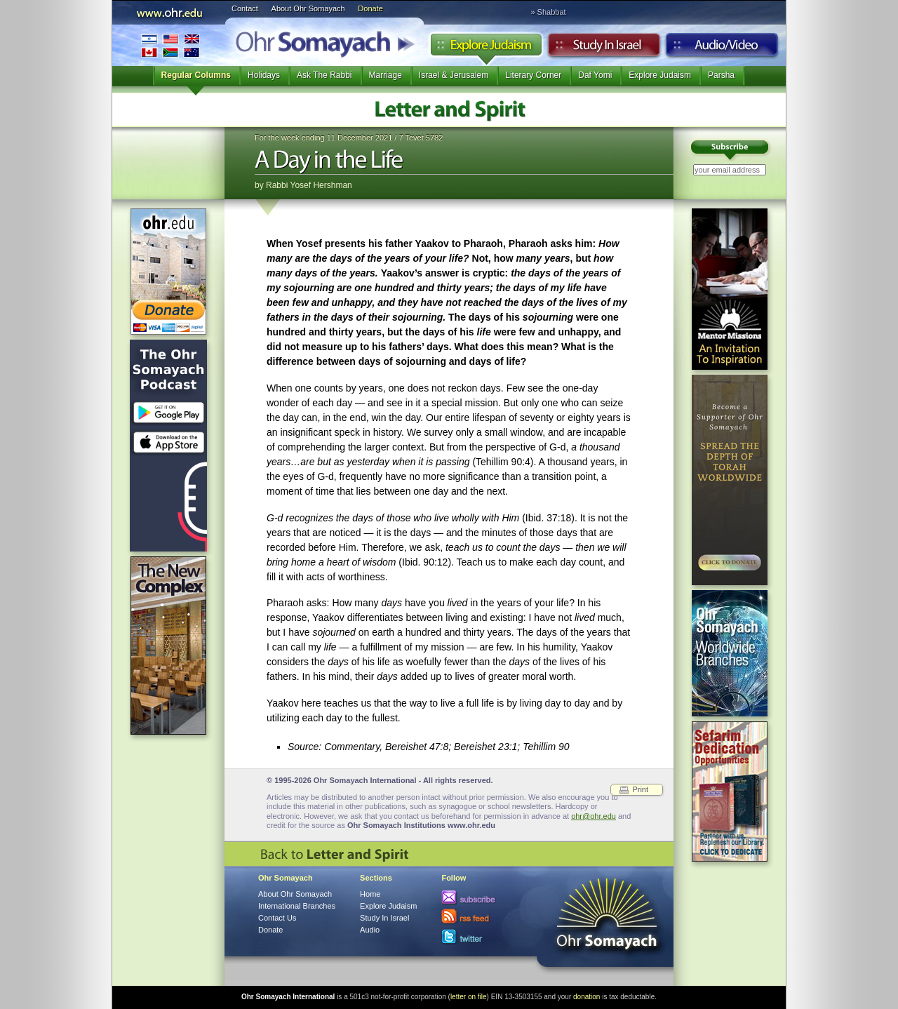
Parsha (721, 75)
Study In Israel (384, 918)
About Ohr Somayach (308, 8)
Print (640, 789)
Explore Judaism (486, 48)
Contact (245, 8)
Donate (370, 8)
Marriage (385, 75)
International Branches (170, 45)
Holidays (264, 75)
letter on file (468, 997)
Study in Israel (604, 48)
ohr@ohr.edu (593, 816)
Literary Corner (533, 75)
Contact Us (277, 918)
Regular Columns (196, 75)
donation (586, 997)
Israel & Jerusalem (453, 75)
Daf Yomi (595, 75)
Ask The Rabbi (324, 75)
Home (370, 894)
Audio (722, 48)
